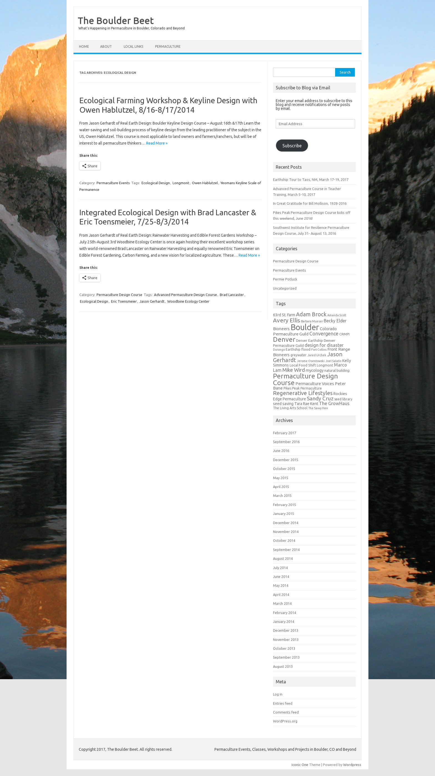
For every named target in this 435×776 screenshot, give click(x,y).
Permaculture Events (113, 183)
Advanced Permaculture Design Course (185, 295)
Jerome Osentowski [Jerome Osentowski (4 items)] (311, 361)
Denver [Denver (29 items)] (284, 339)
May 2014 (280, 585)
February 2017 (284, 433)
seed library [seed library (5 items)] (343, 399)
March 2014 (282, 603)
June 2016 (281, 451)
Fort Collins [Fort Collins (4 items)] (319, 349)
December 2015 (285, 460)
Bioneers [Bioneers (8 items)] (281, 328)
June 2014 (281, 576)
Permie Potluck (285, 279)
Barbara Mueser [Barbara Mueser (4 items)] (312, 321)
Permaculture (168, 46)
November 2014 (286, 532)
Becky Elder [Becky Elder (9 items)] (335, 320)
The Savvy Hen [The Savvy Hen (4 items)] (318, 408)
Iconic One (300, 765)
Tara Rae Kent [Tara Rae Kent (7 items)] (306, 403)
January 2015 (283, 513)
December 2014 (285, 523)
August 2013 (283, 666)
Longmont (181, 183)
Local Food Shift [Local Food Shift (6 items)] (303, 365)
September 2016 (286, 442)
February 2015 (284, 505)
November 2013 (286, 639)
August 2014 (283, 558)
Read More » (157, 143)
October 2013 (284, 648)
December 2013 (285, 630)
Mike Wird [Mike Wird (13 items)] (293, 370)
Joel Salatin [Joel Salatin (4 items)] (333, 361)
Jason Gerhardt (152, 301)
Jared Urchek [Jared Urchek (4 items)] (316, 355)
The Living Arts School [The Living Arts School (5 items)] (290, 408)
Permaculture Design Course (119, 295)
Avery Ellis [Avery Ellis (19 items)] (286, 320)
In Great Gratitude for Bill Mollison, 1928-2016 (310, 203)
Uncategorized (285, 288)
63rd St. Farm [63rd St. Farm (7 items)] (284, 315)
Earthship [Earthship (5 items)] (293, 349)
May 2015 (280, 478)
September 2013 (286, 657)
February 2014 (284, 613)
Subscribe (292, 145)
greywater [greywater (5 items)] (298, 355)
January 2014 (283, 621)
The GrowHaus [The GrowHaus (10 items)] (334, 403)
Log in (277, 694)
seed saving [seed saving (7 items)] (283, 403)
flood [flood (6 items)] (305, 349)
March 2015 (282, 495)
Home (84, 46)
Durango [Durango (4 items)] (279, 349)
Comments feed (286, 712)
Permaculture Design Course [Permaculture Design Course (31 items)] (305, 379)
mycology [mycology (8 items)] (314, 370)
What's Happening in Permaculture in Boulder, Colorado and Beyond (132, 28)
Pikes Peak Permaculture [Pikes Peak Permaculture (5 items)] (303, 388)
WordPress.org (285, 721)
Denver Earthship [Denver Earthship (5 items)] (309, 340)
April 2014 (281, 594)
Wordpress (352, 765)
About (106, 46)
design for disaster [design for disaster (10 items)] (324, 345)
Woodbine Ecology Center (188, 301)
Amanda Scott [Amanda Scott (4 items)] (336, 315)
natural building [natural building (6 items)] (337, 370)
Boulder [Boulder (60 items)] (304, 327)
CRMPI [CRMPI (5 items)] (344, 334)
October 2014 (284, 540)
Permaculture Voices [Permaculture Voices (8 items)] (314, 383)
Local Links (133, 46)
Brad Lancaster (232, 295)
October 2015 (284, 469)
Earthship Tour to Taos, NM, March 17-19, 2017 (310, 179)
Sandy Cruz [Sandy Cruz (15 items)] (320, 398)
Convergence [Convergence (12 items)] (323, 333)
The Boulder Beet (116, 20)
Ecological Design (155, 183)
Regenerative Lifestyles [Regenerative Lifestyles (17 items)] (303, 393)
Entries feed (282, 703)
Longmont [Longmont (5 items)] (325, 365)
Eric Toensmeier (124, 301)
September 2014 (286, 550)
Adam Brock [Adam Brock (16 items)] (311, 314)
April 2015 (281, 487)
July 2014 (280, 568)
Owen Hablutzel (205, 183)
